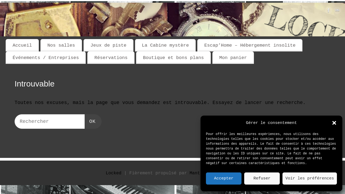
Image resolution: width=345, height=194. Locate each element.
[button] (334, 123)
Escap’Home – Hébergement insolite (249, 45)
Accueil (22, 45)
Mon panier (233, 58)
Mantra (197, 173)
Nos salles (61, 45)
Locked (113, 173)
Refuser (261, 178)
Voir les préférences (309, 178)
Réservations (110, 58)
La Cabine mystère (165, 45)
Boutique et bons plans (173, 58)
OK (90, 121)
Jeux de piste (108, 45)
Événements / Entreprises (46, 58)
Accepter (223, 178)
